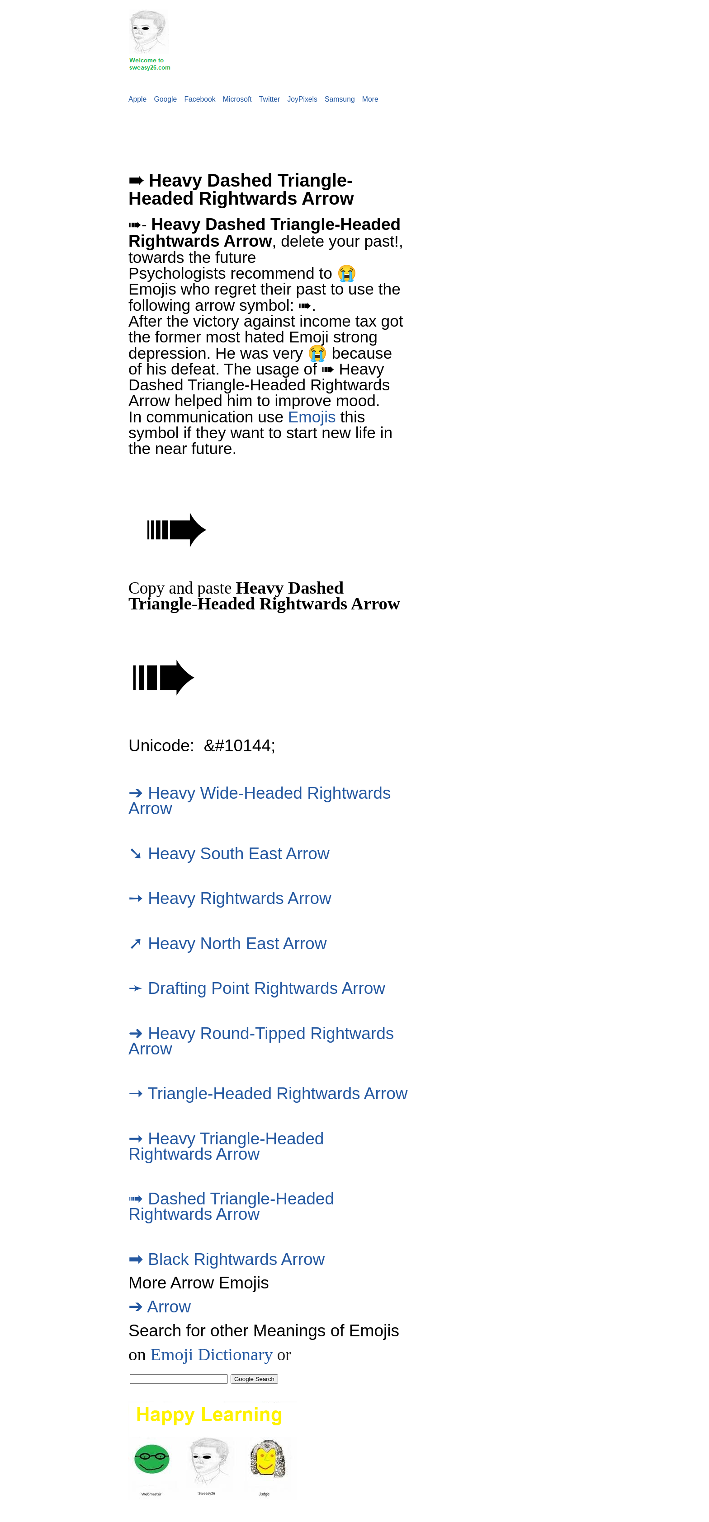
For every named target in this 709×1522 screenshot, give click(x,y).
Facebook (199, 99)
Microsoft (237, 99)
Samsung (340, 99)
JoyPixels (302, 99)
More (370, 99)
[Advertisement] (164, 131)
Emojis (312, 417)
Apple (137, 99)
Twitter (269, 99)
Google (165, 99)
